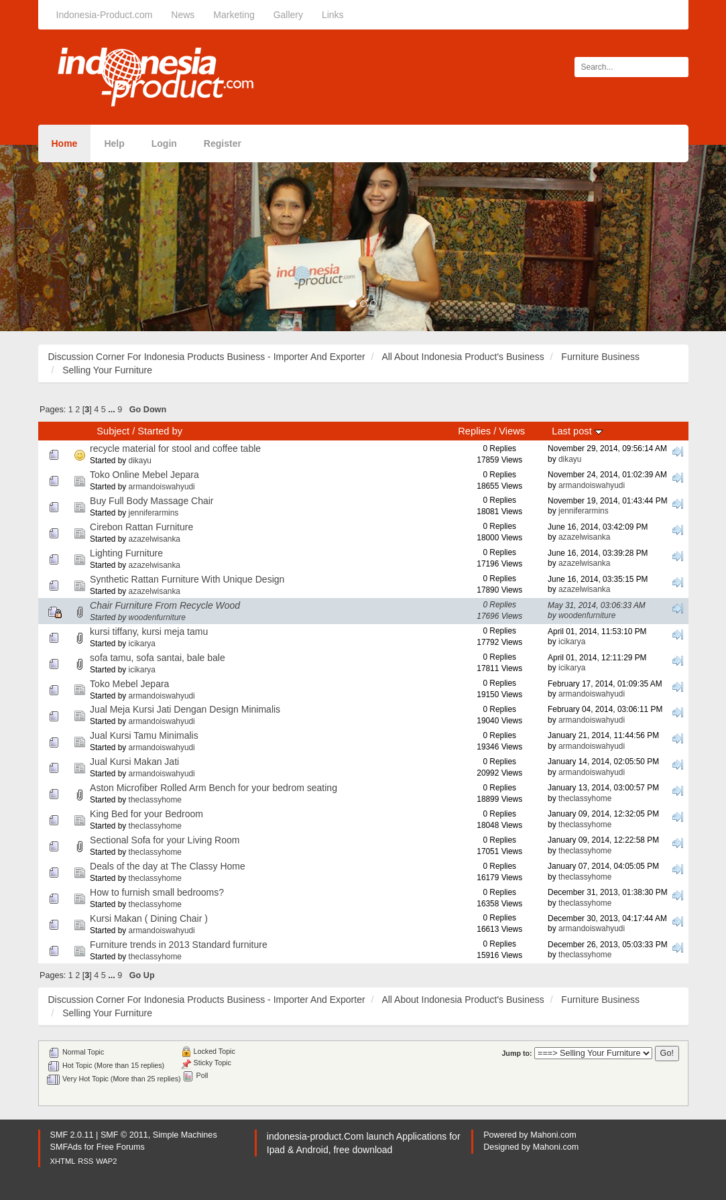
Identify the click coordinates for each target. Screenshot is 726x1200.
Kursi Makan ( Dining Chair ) (149, 918)
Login (164, 143)
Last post (577, 431)
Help (114, 143)
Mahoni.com (553, 1135)
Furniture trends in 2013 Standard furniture (178, 944)
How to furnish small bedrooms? (157, 892)
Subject (113, 431)
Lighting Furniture (126, 553)
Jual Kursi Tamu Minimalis (144, 735)
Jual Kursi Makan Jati (134, 761)
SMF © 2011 (124, 1135)
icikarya (142, 643)
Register (222, 143)
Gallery (288, 14)
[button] (54, 238)
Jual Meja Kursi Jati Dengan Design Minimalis (185, 709)
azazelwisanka (154, 539)
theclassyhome (155, 799)
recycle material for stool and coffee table (175, 448)
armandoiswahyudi (162, 486)
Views (512, 431)
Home (65, 143)
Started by (159, 431)
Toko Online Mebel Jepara (144, 474)
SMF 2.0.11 (72, 1135)
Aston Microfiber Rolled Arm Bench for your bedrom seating (213, 787)
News (182, 14)
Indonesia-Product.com (104, 14)
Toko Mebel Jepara (129, 683)
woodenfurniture (157, 617)
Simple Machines (185, 1135)
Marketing (233, 14)
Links (333, 14)
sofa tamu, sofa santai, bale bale (157, 657)
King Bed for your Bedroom (146, 813)
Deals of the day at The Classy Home (167, 866)
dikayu (140, 460)
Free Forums (121, 1147)
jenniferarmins (154, 513)
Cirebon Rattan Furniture (141, 527)
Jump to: (516, 1053)
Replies (474, 431)
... (112, 409)
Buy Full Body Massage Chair (151, 500)
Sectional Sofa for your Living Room (164, 840)
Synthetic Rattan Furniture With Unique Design (187, 579)
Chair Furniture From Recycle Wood (165, 605)
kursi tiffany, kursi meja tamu (149, 631)
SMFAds (66, 1147)
